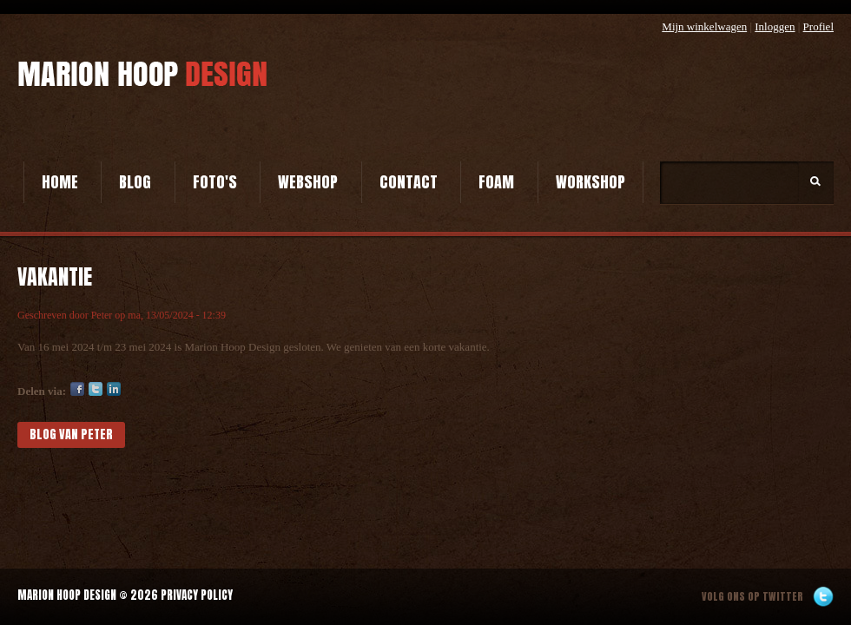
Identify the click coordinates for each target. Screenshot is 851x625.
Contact (408, 182)
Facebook (77, 389)
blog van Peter (71, 434)
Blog (135, 182)
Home (60, 182)
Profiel (818, 26)
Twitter (95, 389)
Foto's (215, 182)
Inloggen (775, 26)
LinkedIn (114, 389)
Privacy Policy (197, 595)
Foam (496, 182)
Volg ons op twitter (752, 596)
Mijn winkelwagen (704, 26)
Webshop (308, 182)
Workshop (590, 182)
